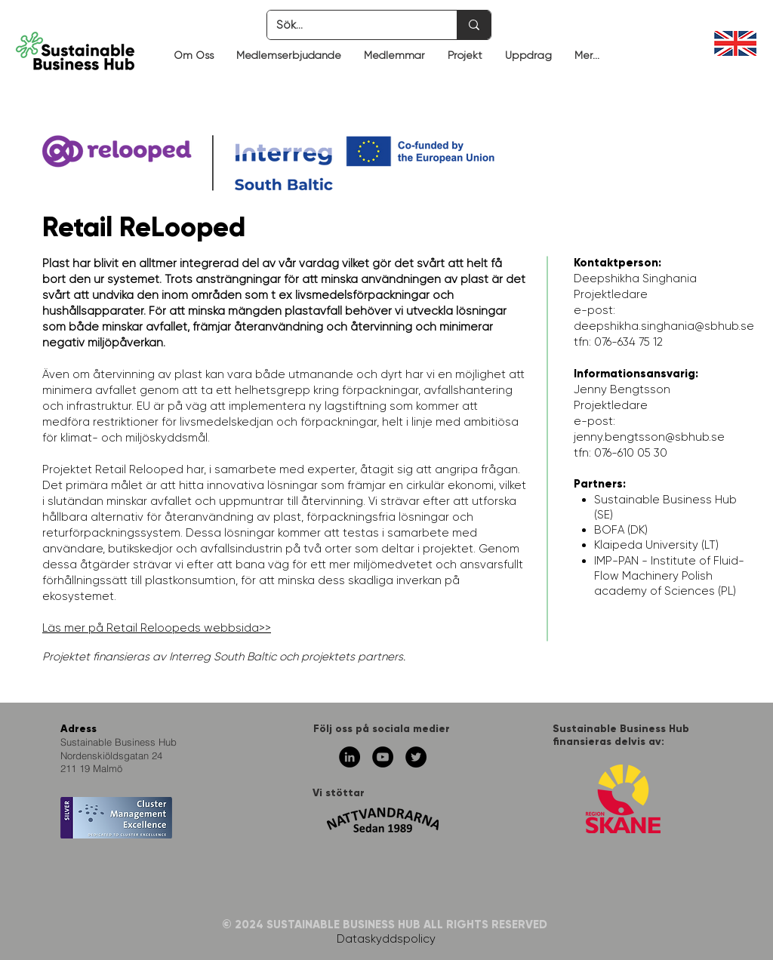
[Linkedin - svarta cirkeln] (349, 757)
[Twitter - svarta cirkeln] (416, 757)
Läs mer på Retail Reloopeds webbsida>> (156, 628)
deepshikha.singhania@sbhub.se (664, 326)
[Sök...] (350, 25)
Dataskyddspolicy (386, 939)
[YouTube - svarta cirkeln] (382, 757)
